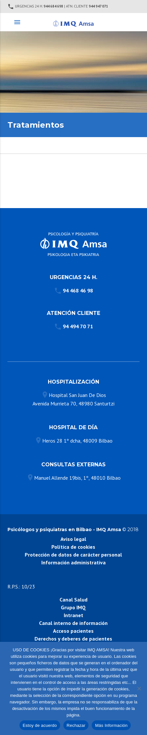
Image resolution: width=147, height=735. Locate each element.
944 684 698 (53, 6)
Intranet (73, 615)
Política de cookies (73, 547)
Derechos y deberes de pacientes (73, 638)
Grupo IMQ (73, 607)
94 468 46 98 (78, 290)
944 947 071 (98, 6)
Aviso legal (73, 539)
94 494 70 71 (78, 326)
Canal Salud (73, 599)
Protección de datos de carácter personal (73, 554)
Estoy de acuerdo (40, 725)
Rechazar (76, 725)
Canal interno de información (73, 623)
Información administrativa (73, 562)
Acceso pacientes (73, 631)
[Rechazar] (139, 688)
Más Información (111, 725)
